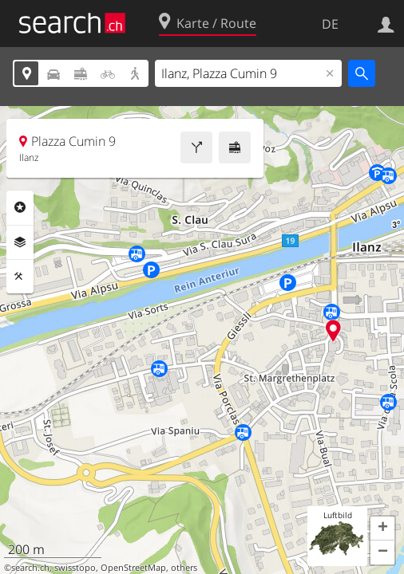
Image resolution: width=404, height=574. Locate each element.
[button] (382, 529)
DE (330, 24)
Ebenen (20, 242)
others (184, 567)
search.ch (30, 567)
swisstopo (75, 567)
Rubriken (20, 207)
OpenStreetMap (133, 567)
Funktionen (20, 276)
